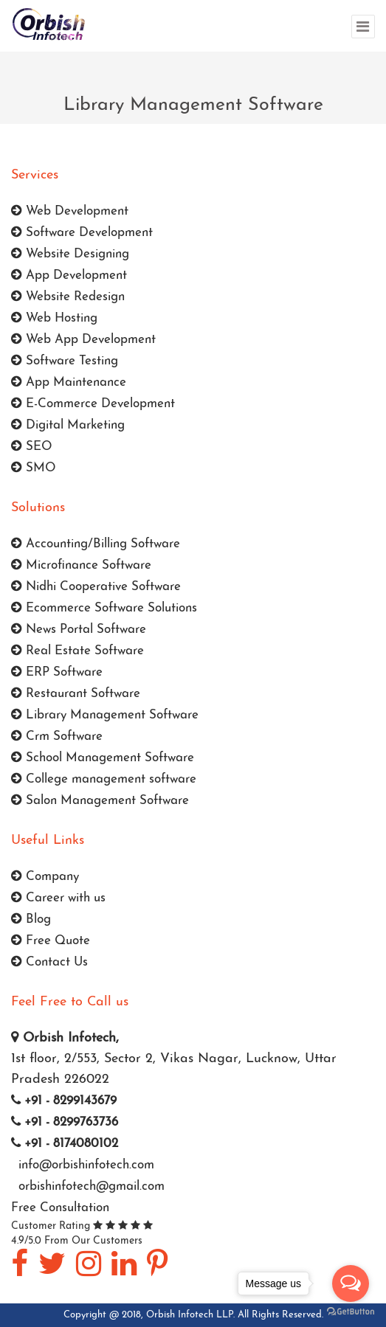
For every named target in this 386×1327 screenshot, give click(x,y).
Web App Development (83, 339)
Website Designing (70, 254)
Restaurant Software (75, 693)
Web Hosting (54, 318)
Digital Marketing (68, 425)
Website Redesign (68, 297)
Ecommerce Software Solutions (104, 608)
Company (45, 876)
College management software (103, 779)
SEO (31, 446)
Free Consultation (60, 1208)
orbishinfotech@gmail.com (90, 1186)
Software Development (82, 232)
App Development (69, 275)
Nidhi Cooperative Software (96, 587)
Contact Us (49, 962)
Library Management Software (105, 715)
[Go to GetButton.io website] (350, 1312)
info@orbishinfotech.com (84, 1165)
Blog (31, 919)
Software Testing (64, 361)
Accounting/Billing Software (95, 544)
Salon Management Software (100, 800)
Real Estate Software (77, 651)
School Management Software (102, 758)
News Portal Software (78, 629)
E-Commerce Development (93, 404)
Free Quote (50, 941)
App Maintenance (68, 382)
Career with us (58, 898)
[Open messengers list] (350, 1283)
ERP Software (57, 672)
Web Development (69, 211)
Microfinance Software (81, 565)
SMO (33, 468)
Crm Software (57, 736)
